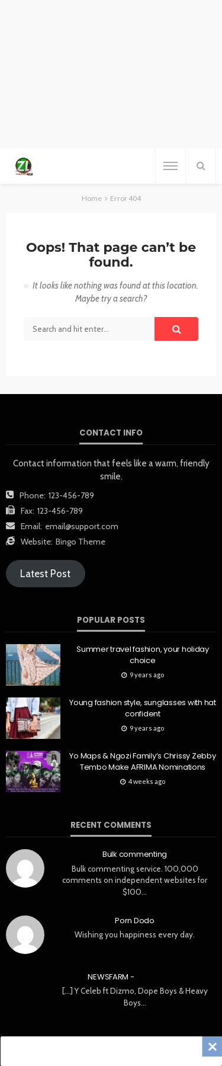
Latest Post (45, 574)
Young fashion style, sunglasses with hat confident (142, 708)
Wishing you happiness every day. (135, 934)
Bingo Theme (80, 541)
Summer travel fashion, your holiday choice (142, 654)
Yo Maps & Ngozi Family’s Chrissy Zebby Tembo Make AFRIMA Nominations (142, 761)
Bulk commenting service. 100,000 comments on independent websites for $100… (134, 880)
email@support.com (81, 526)
